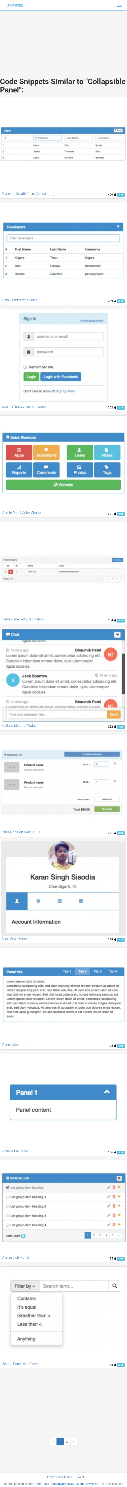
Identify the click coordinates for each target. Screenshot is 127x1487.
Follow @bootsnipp (59, 1477)
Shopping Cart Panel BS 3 (21, 832)
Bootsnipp (14, 5)
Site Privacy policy (62, 1484)
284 (112, 620)
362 (112, 407)
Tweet (80, 1477)
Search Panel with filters (20, 1364)
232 (112, 726)
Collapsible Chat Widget (19, 726)
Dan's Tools (42, 1484)
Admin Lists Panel (15, 1258)
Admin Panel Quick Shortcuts (23, 513)
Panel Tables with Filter (19, 300)
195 (112, 1045)
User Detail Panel (14, 938)
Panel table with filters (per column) (28, 194)
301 (112, 513)
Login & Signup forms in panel (24, 406)
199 (112, 939)
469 (112, 301)
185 (112, 1258)
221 (112, 833)
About (80, 1484)
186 (112, 1152)
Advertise (92, 1484)
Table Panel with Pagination (23, 619)
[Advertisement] (63, 39)
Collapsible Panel (15, 1151)
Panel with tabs (13, 1045)
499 (112, 194)
